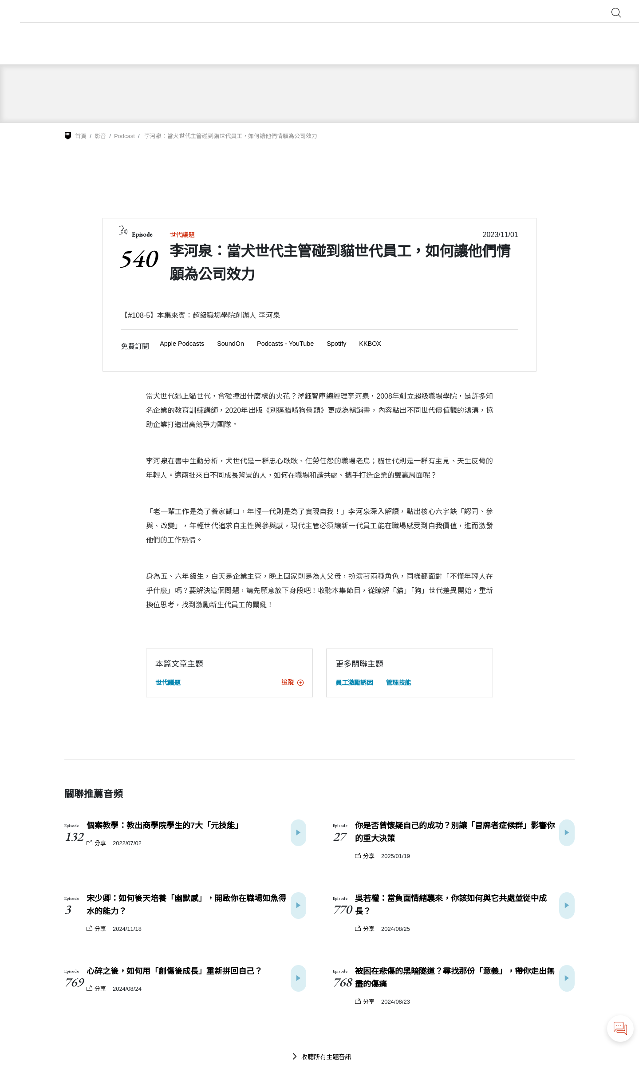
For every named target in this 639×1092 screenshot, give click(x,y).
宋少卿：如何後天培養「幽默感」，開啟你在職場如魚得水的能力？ (186, 905)
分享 (96, 843)
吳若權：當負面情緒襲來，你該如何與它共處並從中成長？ (451, 905)
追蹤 (292, 682)
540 (137, 258)
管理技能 (398, 682)
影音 (100, 136)
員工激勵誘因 (354, 682)
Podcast (124, 136)
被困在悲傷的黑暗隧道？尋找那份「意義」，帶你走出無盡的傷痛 (455, 978)
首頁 (81, 136)
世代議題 (182, 234)
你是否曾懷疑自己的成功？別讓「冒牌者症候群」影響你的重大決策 (455, 832)
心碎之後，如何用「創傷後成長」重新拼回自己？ (174, 971)
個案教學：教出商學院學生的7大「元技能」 (165, 825)
